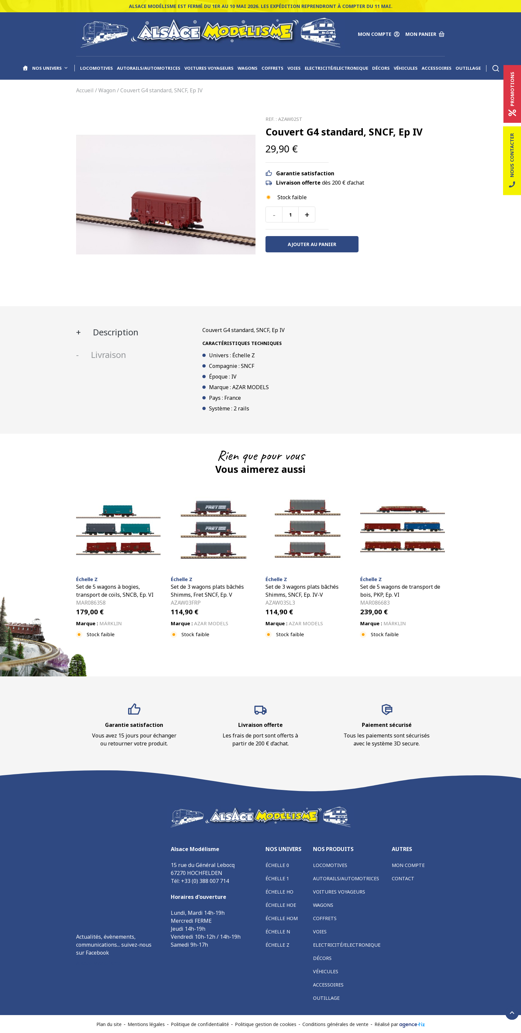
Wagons (248, 68)
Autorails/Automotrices (148, 68)
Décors (381, 68)
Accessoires (437, 68)
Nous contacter (512, 161)
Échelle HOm (281, 918)
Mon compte (408, 865)
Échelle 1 (277, 878)
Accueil (85, 90)
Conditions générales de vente (335, 1024)
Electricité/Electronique (336, 68)
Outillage (468, 68)
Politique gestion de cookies (265, 1024)
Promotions (512, 94)
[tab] (134, 332)
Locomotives (96, 68)
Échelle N (277, 931)
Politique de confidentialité (200, 1024)
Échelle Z (277, 945)
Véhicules (406, 68)
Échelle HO (279, 892)
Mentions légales (146, 1024)
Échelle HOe (280, 905)
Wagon (107, 90)
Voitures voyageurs (209, 68)
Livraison (107, 355)
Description (114, 332)
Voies (294, 68)
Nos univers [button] (50, 68)
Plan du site (109, 1024)
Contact (403, 878)
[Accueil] (25, 68)
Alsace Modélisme (98, 963)
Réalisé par (399, 1024)
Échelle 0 (277, 865)
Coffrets (272, 68)
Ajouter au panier (312, 244)
